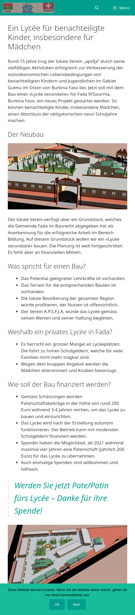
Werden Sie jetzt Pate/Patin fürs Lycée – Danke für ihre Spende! (61, 498)
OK (57, 604)
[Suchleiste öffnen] (97, 8)
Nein (76, 604)
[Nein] (128, 599)
